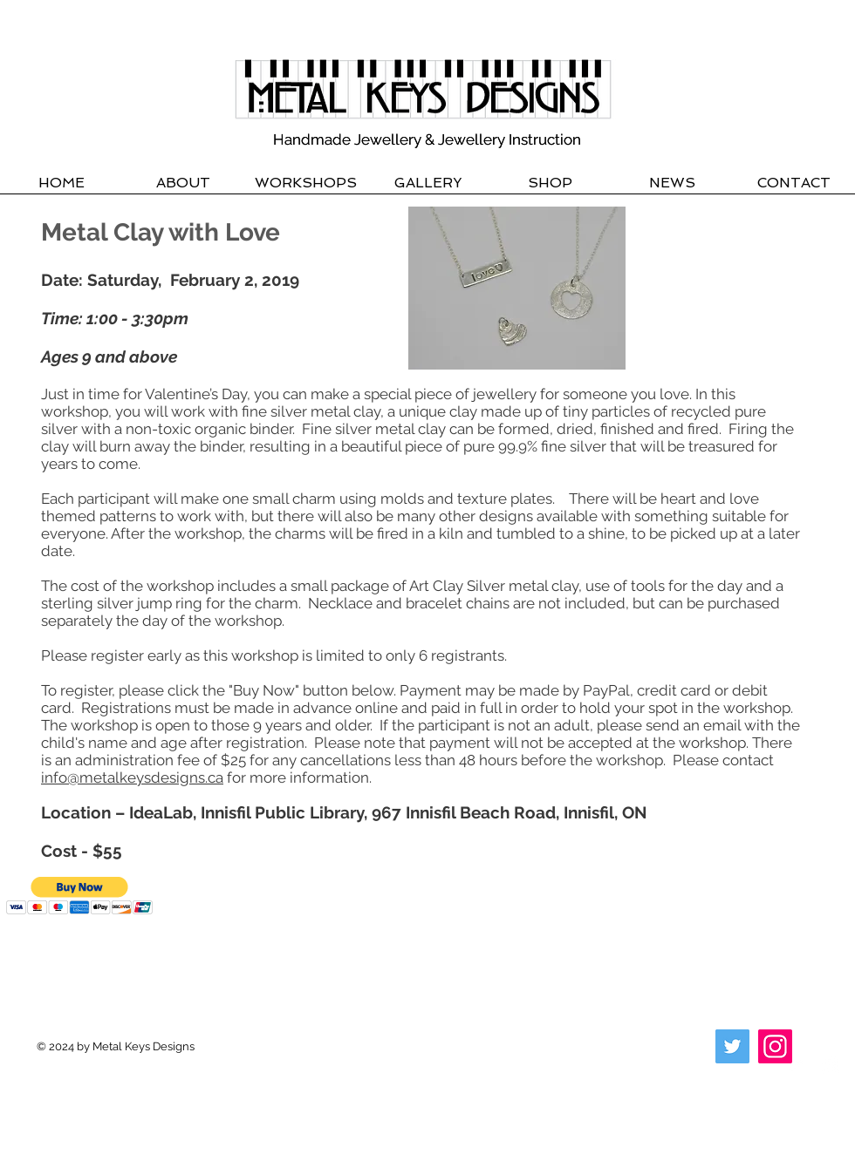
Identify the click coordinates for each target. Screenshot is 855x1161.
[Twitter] (732, 1046)
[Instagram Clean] (830, 1065)
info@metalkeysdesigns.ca (132, 777)
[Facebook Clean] (761, 1065)
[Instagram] (775, 1046)
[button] (79, 895)
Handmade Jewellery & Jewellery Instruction (427, 139)
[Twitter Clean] (795, 1065)
